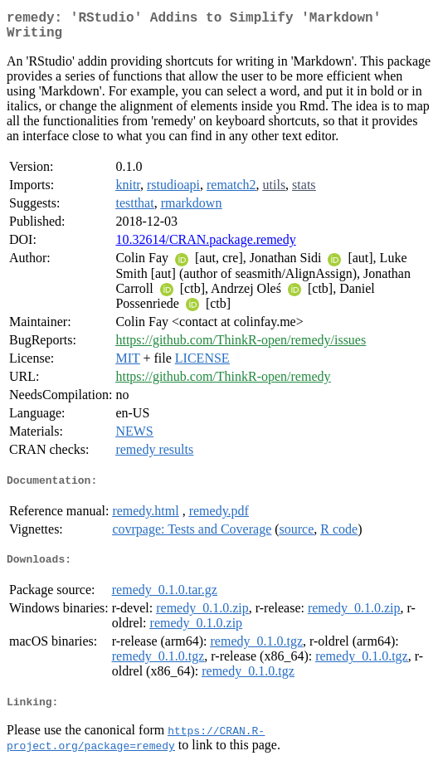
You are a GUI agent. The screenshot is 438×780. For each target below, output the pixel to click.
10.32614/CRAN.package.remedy (205, 246)
